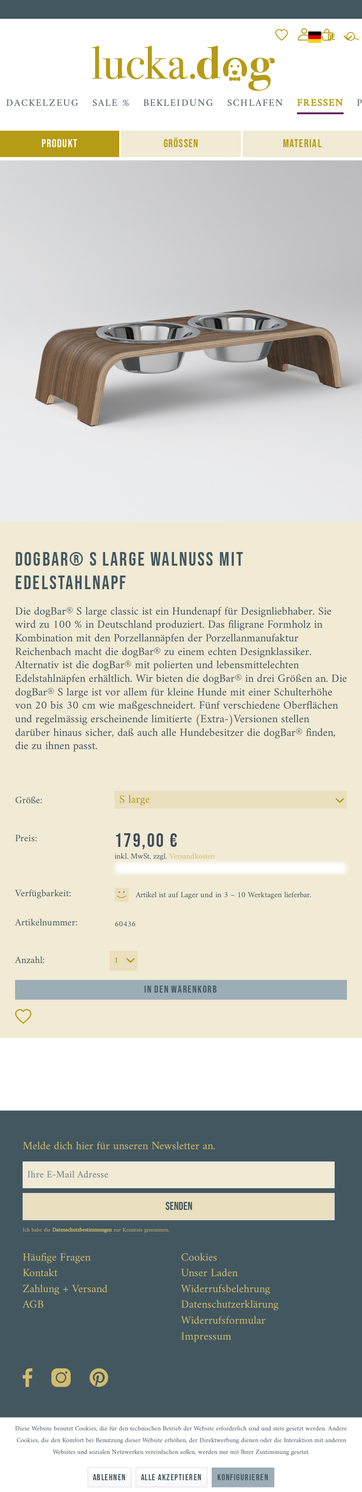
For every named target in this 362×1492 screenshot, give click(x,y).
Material (302, 143)
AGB (33, 1305)
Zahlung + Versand (65, 1290)
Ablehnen (109, 1477)
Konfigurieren (243, 1477)
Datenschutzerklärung (230, 1305)
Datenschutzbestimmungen (82, 1230)
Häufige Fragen (56, 1258)
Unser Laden (209, 1274)
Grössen (181, 143)
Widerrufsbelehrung (225, 1290)
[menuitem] (281, 32)
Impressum (206, 1337)
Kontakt (40, 1274)
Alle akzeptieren (171, 1477)
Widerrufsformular (223, 1321)
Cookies (199, 1258)
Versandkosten (192, 857)
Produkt (59, 143)
